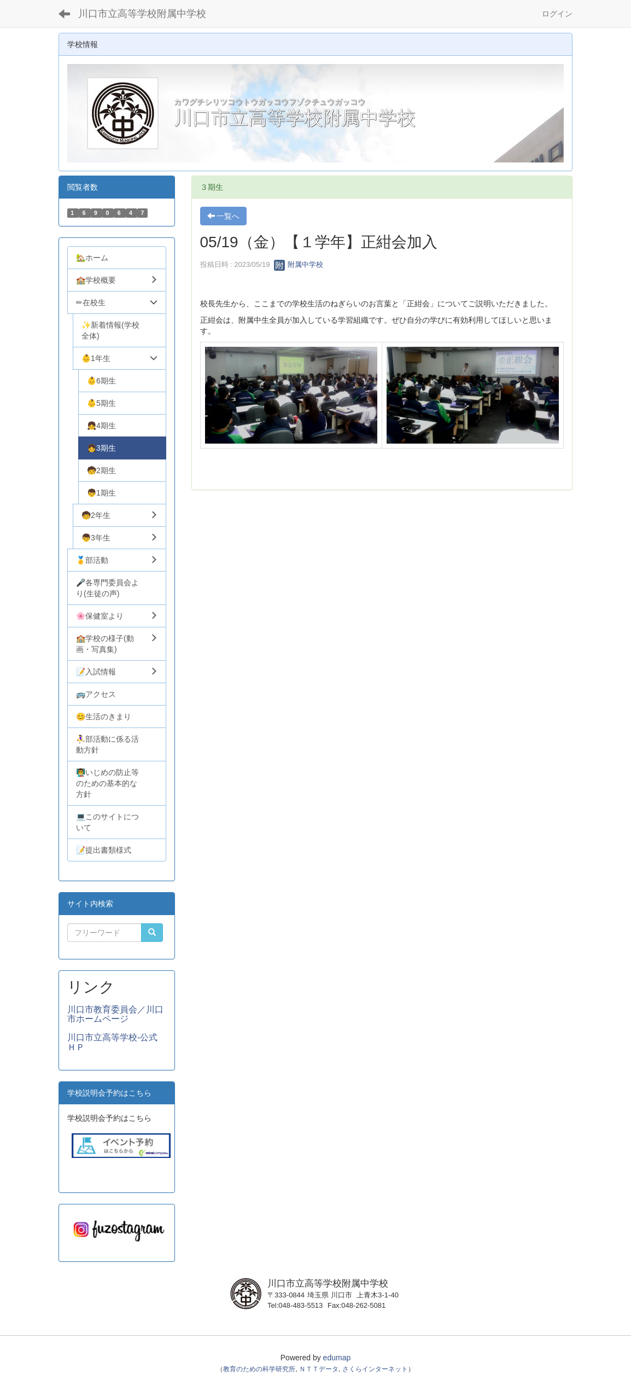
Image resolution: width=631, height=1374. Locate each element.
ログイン (557, 13)
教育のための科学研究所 (259, 1369)
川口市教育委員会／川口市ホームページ (115, 1014)
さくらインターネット (375, 1369)
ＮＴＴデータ (318, 1369)
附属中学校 (299, 264)
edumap (337, 1357)
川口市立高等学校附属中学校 (142, 13)
